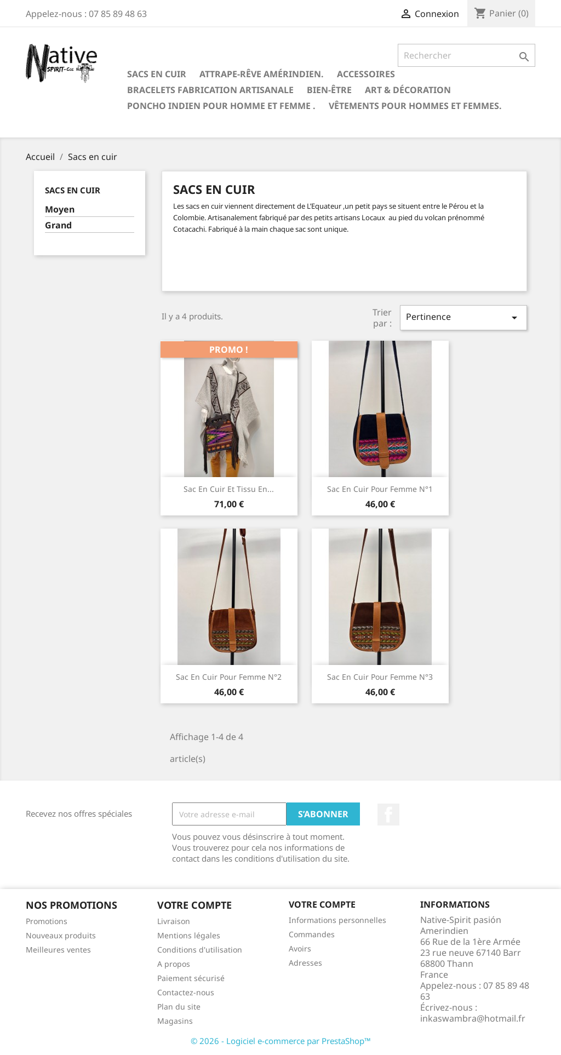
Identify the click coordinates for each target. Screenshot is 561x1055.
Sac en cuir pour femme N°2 (229, 677)
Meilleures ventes (58, 949)
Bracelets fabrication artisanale (210, 90)
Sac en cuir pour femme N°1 (380, 489)
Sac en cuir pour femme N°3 (380, 677)
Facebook (388, 814)
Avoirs (300, 948)
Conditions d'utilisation (199, 949)
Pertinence (463, 317)
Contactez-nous (185, 992)
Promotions (46, 921)
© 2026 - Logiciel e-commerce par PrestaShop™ (281, 1040)
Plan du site (179, 1006)
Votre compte (322, 904)
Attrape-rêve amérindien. (261, 74)
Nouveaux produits (61, 935)
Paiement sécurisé (191, 978)
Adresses (305, 962)
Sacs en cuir (156, 74)
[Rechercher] (466, 55)
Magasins (175, 1021)
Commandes (312, 934)
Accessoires (366, 74)
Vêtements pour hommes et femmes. (415, 106)
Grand (58, 225)
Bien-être (329, 90)
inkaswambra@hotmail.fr (472, 1018)
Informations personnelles (337, 920)
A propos (173, 964)
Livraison (173, 921)
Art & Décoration (408, 90)
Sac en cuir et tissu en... (229, 489)
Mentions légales (188, 935)
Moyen (60, 209)
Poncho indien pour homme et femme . (221, 106)
